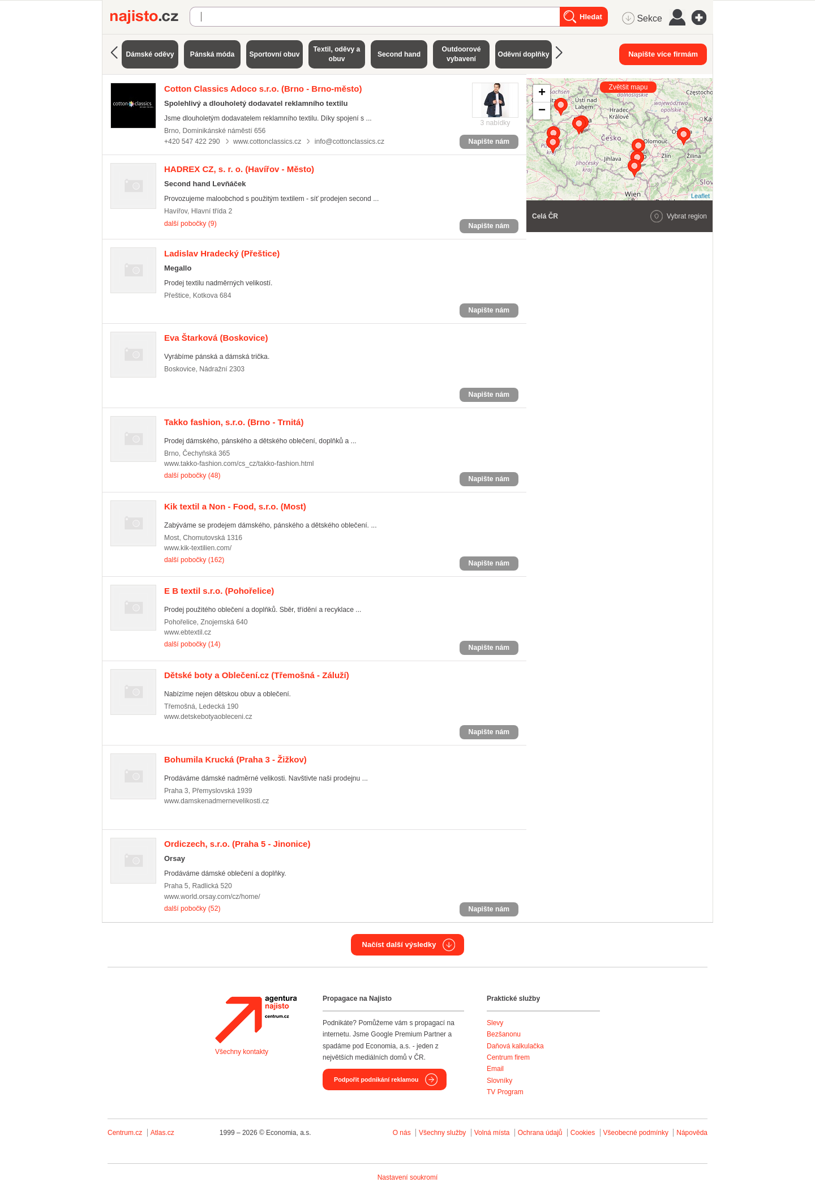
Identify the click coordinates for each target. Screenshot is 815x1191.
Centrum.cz (125, 1133)
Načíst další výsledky (399, 944)
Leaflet (700, 195)
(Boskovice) (216, 337)
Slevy (495, 1023)
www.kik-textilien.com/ (197, 548)
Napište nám (489, 141)
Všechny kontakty (241, 1052)
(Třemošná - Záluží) (256, 675)
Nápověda (691, 1133)
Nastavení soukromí (408, 1177)
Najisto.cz (150, 16)
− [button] (542, 110)
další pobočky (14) (192, 644)
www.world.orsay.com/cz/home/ (212, 897)
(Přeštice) (222, 253)
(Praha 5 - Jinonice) (237, 844)
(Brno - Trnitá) (233, 422)
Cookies (582, 1133)
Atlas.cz (162, 1133)
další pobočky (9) (190, 224)
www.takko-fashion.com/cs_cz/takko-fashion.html (239, 464)
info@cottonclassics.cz (349, 141)
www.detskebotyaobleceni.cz (208, 717)
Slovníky (499, 1081)
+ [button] (542, 93)
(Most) (235, 506)
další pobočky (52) (192, 908)
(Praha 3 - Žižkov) (235, 759)
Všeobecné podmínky (635, 1133)
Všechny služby (443, 1133)
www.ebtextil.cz (187, 632)
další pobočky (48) (192, 475)
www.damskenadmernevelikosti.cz (216, 801)
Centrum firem (508, 1057)
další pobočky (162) (194, 560)
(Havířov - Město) (239, 169)
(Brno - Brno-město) (263, 88)
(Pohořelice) (219, 591)
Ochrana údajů (540, 1133)
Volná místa (492, 1133)
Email (495, 1069)
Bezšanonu (504, 1034)
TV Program (505, 1092)
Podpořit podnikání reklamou (376, 1079)
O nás (402, 1133)
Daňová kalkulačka (515, 1046)
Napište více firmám (663, 54)
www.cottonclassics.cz (267, 141)
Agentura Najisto (256, 1019)
